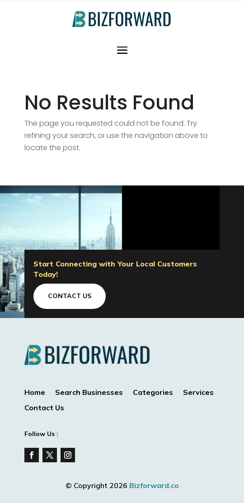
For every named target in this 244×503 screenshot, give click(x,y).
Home (34, 393)
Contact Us (69, 296)
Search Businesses (89, 393)
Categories (153, 393)
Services (198, 393)
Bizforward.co (154, 485)
